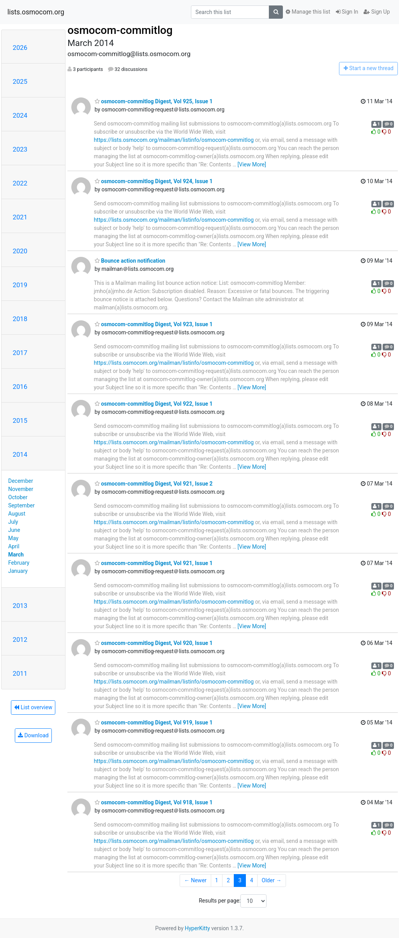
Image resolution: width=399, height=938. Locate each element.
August (16, 514)
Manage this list (308, 12)
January (18, 571)
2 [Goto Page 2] (228, 880)
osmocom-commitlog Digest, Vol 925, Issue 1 (154, 101)
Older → (272, 880)
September (21, 505)
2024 (20, 115)
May (13, 538)
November (20, 489)
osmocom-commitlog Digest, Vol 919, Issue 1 (154, 722)
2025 (20, 81)
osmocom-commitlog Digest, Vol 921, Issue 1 (154, 563)
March (16, 554)
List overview (33, 707)
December (20, 481)
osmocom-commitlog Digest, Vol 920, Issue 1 (154, 643)
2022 (20, 183)
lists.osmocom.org (35, 12)
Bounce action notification (130, 261)
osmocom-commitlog (120, 30)
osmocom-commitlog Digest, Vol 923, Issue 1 (154, 324)
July (13, 522)
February (18, 563)
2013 (20, 605)
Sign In (347, 12)
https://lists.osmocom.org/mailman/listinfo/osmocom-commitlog (174, 140)
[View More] (252, 164)
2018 (20, 319)
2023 (20, 149)
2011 (20, 673)
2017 (20, 353)
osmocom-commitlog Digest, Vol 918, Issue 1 (154, 802)
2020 (20, 251)
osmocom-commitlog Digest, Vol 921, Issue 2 (154, 483)
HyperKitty (197, 928)
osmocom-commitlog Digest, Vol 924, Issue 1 (154, 181)
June (14, 530)
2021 (20, 217)
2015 (20, 420)
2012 (20, 639)
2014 (20, 454)
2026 (20, 47)
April (13, 546)
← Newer (195, 880)
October (17, 497)
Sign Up (377, 12)
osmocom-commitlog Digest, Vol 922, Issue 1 (154, 404)
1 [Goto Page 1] (216, 880)
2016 (20, 386)
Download (33, 735)
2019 (20, 285)
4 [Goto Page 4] (251, 880)
